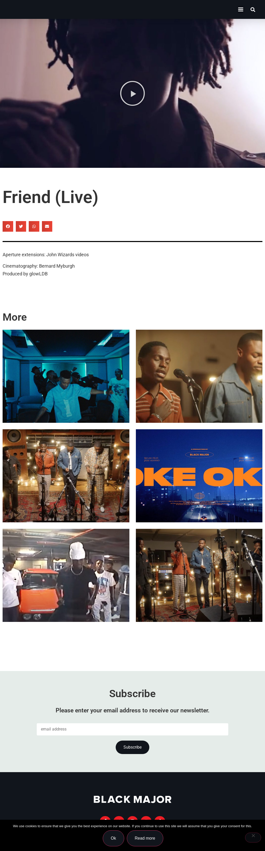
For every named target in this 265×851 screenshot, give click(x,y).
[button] (253, 9)
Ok (114, 839)
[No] (253, 838)
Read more (146, 839)
